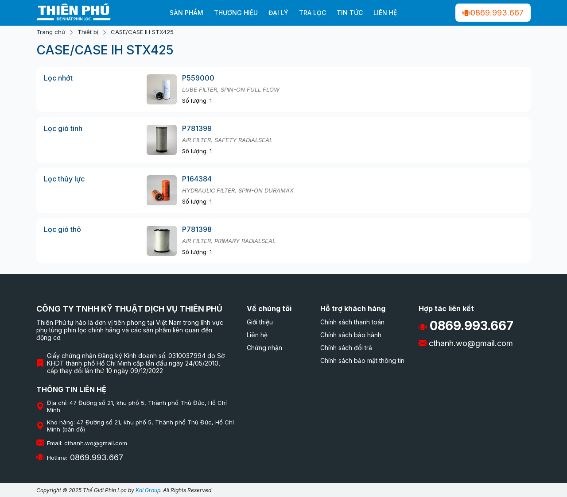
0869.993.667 (493, 12)
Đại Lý (278, 12)
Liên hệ (385, 12)
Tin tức (350, 12)
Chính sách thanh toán (352, 322)
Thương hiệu (236, 12)
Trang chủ (50, 32)
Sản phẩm (186, 12)
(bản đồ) (73, 429)
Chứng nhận (264, 347)
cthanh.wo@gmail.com (466, 343)
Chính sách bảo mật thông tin (362, 360)
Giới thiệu (260, 322)
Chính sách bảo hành (350, 335)
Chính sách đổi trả (346, 347)
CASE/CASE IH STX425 (142, 32)
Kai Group (148, 490)
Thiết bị (88, 32)
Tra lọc (312, 12)
